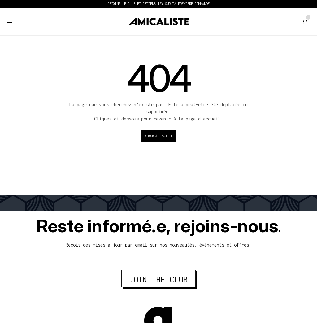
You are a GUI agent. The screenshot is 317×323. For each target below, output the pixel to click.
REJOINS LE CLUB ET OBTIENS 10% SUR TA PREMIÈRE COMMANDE (158, 4)
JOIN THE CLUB (158, 279)
